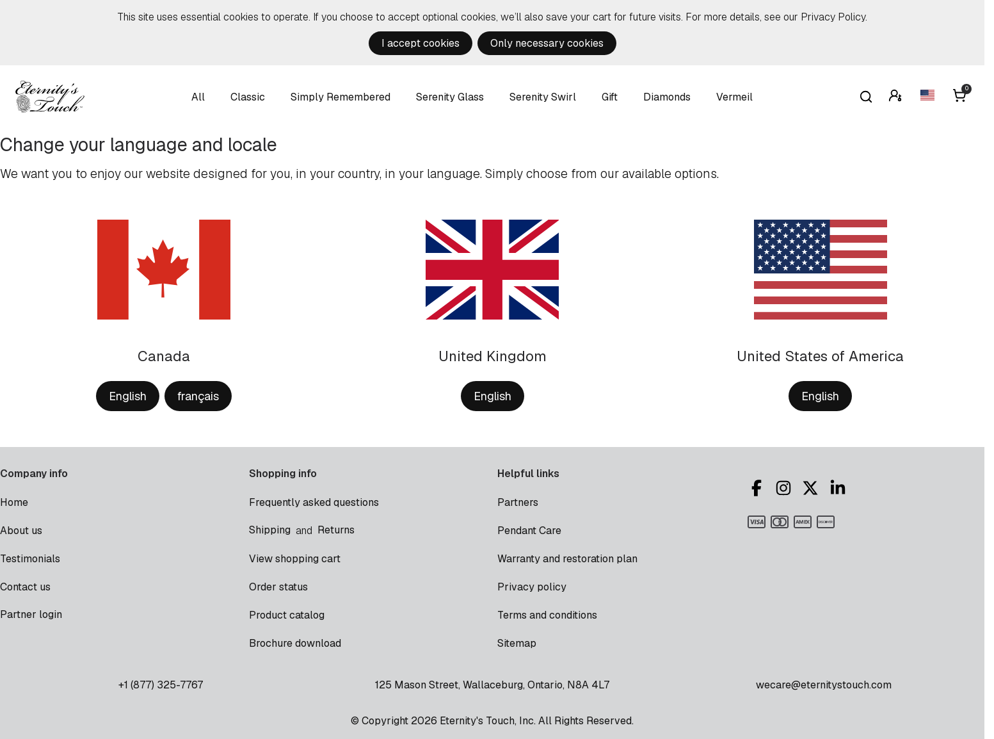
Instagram (783, 488)
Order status (278, 587)
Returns (336, 530)
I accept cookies (420, 43)
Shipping (270, 530)
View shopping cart (295, 558)
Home (14, 502)
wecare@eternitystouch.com (824, 685)
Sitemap (516, 643)
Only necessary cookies (547, 43)
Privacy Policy (833, 17)
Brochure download (295, 643)
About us (21, 530)
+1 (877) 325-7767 (160, 685)
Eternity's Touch (49, 97)
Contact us (25, 587)
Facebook (756, 488)
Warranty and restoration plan (567, 558)
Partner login (31, 614)
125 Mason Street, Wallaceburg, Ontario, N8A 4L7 (492, 685)
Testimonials (30, 558)
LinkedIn (838, 488)
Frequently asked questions (314, 502)
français (198, 396)
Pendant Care (529, 530)
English (128, 396)
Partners (517, 502)
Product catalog (287, 615)
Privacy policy (531, 587)
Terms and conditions (547, 615)
